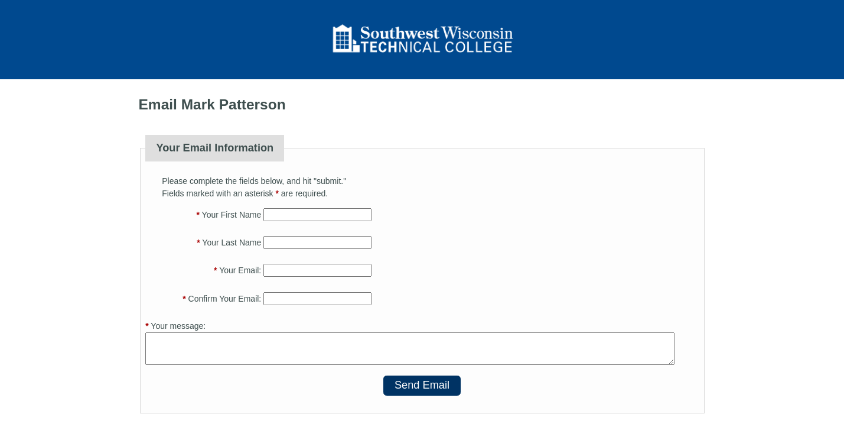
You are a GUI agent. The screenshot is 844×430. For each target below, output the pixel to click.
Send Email (422, 385)
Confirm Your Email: (222, 298)
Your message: (175, 326)
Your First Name (229, 214)
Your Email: (237, 270)
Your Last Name (229, 242)
